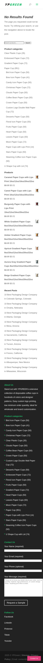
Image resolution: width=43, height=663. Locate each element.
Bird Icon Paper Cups (15, 72)
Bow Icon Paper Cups (15, 77)
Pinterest (8, 629)
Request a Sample (16, 603)
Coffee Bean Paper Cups (17, 97)
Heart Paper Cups (14, 132)
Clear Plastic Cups (12, 53)
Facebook (8, 617)
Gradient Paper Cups (13, 63)
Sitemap (25, 655)
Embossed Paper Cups (14, 58)
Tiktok (7, 635)
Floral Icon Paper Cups (16, 122)
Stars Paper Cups (14, 152)
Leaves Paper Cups (15, 137)
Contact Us (34, 658)
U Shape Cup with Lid (14, 166)
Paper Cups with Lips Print (18, 147)
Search (28, 43)
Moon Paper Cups (14, 142)
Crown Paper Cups (14, 102)
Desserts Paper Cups (15, 117)
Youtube (8, 641)
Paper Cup (9, 68)
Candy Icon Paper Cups (16, 82)
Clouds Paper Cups (14, 92)
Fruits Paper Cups (14, 127)
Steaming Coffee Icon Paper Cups (21, 157)
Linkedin (8, 623)
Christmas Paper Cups (16, 87)
